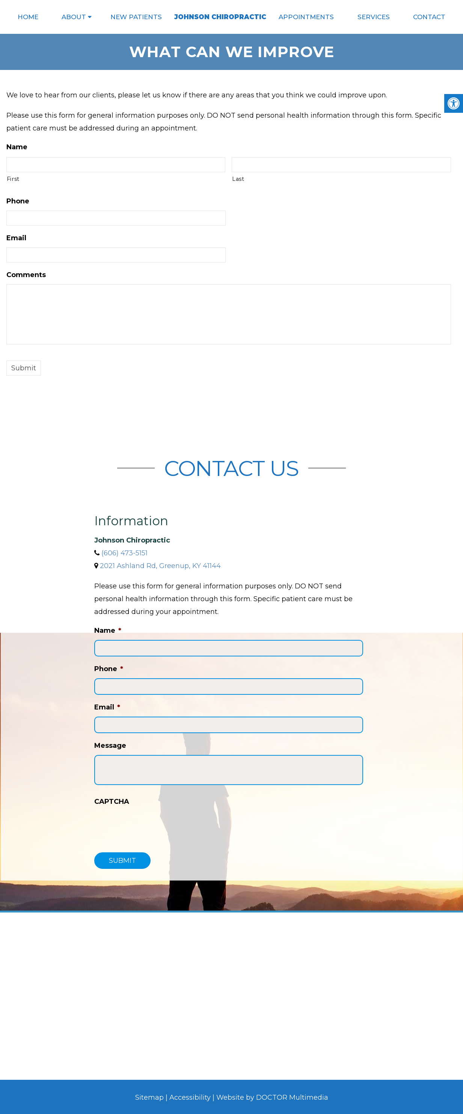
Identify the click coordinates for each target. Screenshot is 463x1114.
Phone (17, 201)
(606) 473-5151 (124, 553)
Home (28, 17)
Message (110, 745)
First (13, 179)
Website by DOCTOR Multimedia (272, 1097)
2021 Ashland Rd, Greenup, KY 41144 (160, 566)
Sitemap (149, 1097)
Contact (429, 17)
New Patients (136, 17)
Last (238, 179)
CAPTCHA (111, 801)
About (74, 17)
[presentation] (151, 825)
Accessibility (190, 1097)
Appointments (306, 17)
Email (16, 238)
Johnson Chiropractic (220, 17)
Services (373, 17)
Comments (26, 275)
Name (16, 147)
